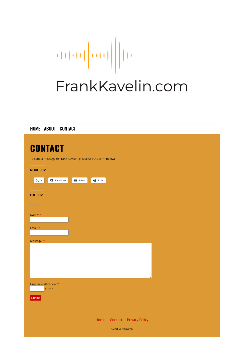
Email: (49, 230)
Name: (49, 217)
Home (35, 129)
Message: (88, 258)
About (50, 129)
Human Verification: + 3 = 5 (44, 287)
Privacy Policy (137, 319)
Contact (68, 129)
